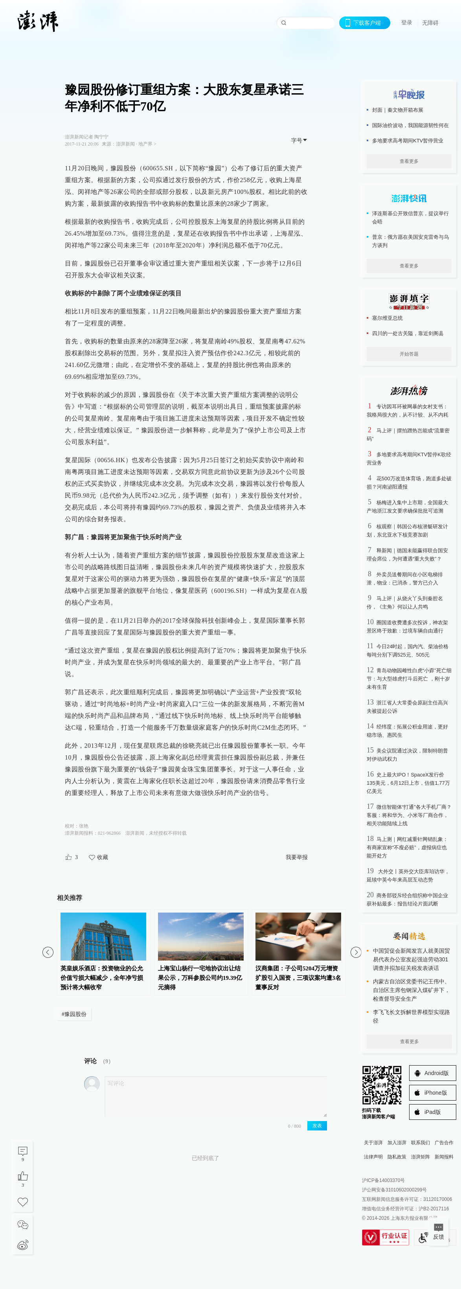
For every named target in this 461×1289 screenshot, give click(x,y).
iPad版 (432, 1112)
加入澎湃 (397, 1142)
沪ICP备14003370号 (383, 1180)
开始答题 (409, 354)
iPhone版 (435, 1093)
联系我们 (420, 1142)
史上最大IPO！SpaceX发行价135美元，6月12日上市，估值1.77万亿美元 (408, 783)
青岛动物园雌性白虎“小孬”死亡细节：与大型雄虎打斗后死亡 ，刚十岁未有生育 (409, 679)
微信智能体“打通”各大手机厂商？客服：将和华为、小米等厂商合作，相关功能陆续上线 (409, 815)
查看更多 (409, 161)
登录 (406, 22)
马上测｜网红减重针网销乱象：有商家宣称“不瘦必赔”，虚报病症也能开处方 (407, 847)
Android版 (436, 1073)
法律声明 (373, 1157)
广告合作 (444, 1142)
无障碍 (430, 23)
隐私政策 (397, 1157)
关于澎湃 (373, 1142)
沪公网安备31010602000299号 (394, 1190)
